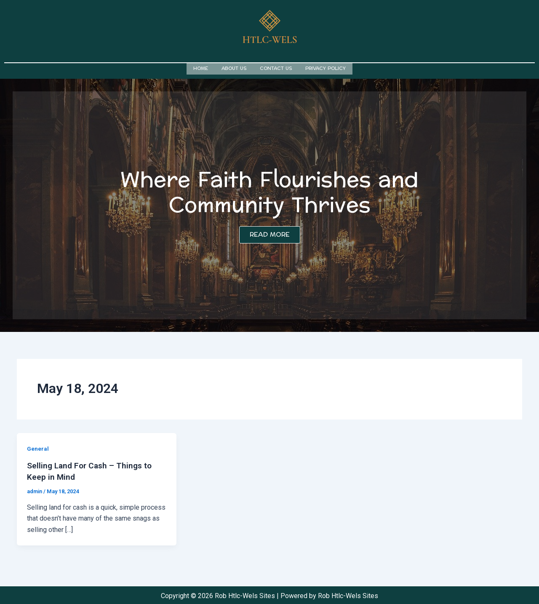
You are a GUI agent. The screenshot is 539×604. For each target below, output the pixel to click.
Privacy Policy (325, 68)
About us (233, 68)
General (38, 447)
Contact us (276, 68)
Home (200, 68)
